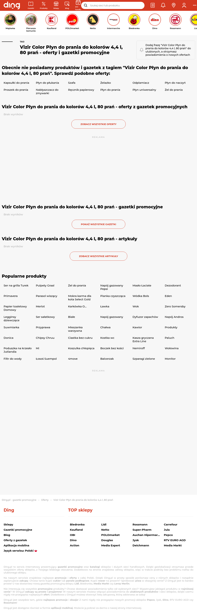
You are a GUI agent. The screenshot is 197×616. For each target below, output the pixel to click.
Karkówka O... (77, 306)
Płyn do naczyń (175, 82)
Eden (168, 296)
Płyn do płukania (47, 82)
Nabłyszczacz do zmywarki (47, 91)
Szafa (71, 82)
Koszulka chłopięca (81, 348)
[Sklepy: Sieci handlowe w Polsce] (56, 5)
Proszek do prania (16, 89)
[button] (152, 5)
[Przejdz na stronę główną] (12, 5)
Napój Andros (174, 317)
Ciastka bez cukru (80, 337)
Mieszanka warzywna (75, 329)
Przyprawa (43, 327)
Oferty (45, 499)
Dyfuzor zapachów (145, 317)
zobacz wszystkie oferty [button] (98, 124)
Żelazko (105, 82)
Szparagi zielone (144, 358)
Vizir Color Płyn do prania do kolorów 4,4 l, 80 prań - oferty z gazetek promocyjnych (94, 106)
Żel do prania (174, 89)
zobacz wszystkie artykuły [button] (98, 256)
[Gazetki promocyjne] (31, 5)
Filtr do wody (13, 358)
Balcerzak (107, 358)
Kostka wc (107, 337)
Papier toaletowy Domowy (15, 308)
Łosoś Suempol (46, 358)
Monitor (170, 358)
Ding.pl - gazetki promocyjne (19, 499)
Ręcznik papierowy (81, 89)
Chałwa (105, 327)
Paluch (169, 337)
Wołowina (172, 348)
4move (73, 358)
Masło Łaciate (142, 285)
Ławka (104, 306)
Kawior (137, 327)
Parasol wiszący (46, 296)
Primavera (11, 296)
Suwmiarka (11, 327)
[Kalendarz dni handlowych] (78, 5)
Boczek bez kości (112, 348)
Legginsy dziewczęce (11, 318)
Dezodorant (173, 285)
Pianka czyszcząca (112, 296)
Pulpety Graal (45, 285)
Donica (8, 337)
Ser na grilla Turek (16, 285)
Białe (71, 317)
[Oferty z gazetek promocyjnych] (44, 5)
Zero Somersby (175, 306)
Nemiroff (139, 348)
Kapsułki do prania (16, 82)
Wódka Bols (141, 296)
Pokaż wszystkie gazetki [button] (98, 224)
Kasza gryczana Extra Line (143, 339)
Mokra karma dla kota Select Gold (79, 297)
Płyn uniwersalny (144, 89)
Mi (37, 348)
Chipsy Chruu (45, 337)
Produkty (171, 327)
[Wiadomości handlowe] (67, 5)
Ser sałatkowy (45, 317)
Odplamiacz (141, 82)
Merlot (40, 306)
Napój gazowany (111, 317)
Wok (136, 306)
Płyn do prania (110, 89)
